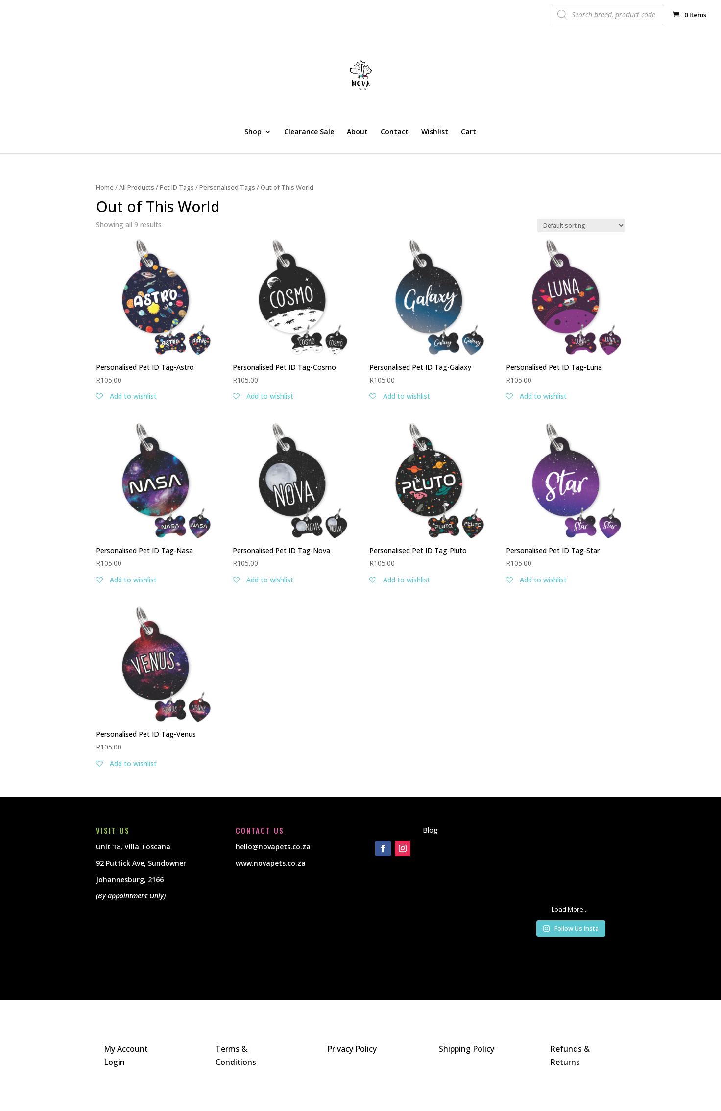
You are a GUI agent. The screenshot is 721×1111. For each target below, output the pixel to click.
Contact (395, 132)
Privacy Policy (352, 1048)
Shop (253, 132)
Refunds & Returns (570, 1055)
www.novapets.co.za (271, 863)
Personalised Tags (227, 187)
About (357, 132)
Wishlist (434, 132)
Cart (468, 132)
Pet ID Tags (177, 187)
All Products (136, 187)
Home (105, 187)
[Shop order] (581, 225)
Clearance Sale (309, 132)
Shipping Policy (466, 1048)
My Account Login (126, 1055)
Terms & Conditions (236, 1055)
